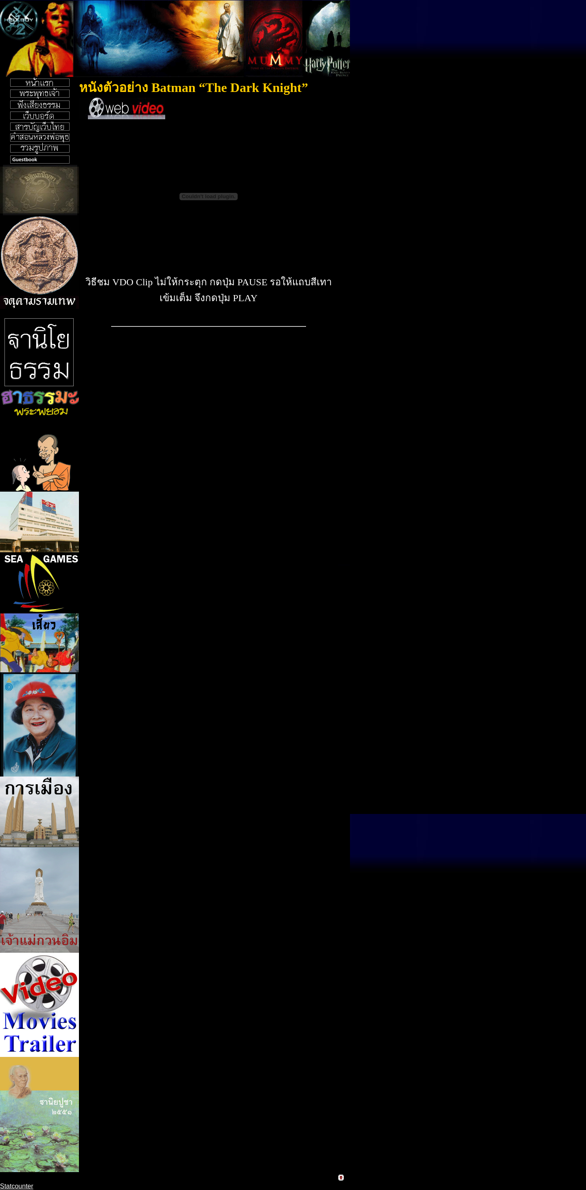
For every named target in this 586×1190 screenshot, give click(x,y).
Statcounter (16, 1186)
